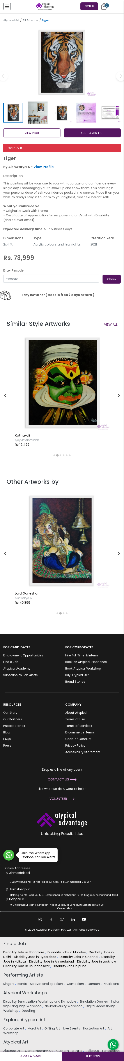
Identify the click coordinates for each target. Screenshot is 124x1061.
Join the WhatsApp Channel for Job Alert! (37, 855)
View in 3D (32, 133)
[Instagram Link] (40, 919)
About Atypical (76, 713)
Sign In (89, 6)
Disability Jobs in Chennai (79, 957)
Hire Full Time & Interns (82, 655)
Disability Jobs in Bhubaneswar (26, 966)
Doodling (29, 1010)
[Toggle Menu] (7, 6)
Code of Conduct (78, 739)
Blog (6, 732)
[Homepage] (44, 6)
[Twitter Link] (62, 919)
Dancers (94, 984)
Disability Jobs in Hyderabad (35, 957)
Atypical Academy (16, 668)
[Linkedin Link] (73, 919)
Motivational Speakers (47, 984)
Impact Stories (14, 726)
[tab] (54, 455)
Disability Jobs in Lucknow (97, 961)
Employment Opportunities (23, 655)
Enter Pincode (13, 270)
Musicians (112, 984)
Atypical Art (11, 20)
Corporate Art (14, 1028)
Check (111, 279)
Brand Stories (75, 682)
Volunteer (62, 798)
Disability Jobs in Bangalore (24, 952)
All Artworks (31, 20)
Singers (9, 984)
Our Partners (12, 719)
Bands (23, 984)
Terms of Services (78, 726)
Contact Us (62, 779)
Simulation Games (94, 1001)
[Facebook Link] (51, 919)
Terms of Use (75, 719)
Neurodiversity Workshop (64, 1006)
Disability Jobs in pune (70, 966)
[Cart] (104, 6)
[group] (62, 62)
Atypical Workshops (25, 993)
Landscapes (111, 1051)
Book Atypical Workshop (83, 668)
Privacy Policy (75, 746)
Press (7, 746)
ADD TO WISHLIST (92, 133)
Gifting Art (52, 1028)
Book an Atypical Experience (86, 662)
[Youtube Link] (84, 919)
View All (110, 324)
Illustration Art (94, 1028)
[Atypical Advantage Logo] (62, 819)
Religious (93, 1051)
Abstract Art (13, 1051)
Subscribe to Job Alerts (20, 675)
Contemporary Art (39, 1051)
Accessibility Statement (83, 752)
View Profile (44, 167)
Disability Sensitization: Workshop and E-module (40, 1001)
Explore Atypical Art (24, 1020)
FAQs (7, 739)
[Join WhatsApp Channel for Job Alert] (8, 855)
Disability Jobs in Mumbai (67, 952)
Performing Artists (23, 975)
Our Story (10, 713)
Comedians (76, 984)
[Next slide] (118, 395)
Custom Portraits (69, 1051)
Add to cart (31, 1056)
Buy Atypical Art (77, 675)
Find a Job (10, 662)
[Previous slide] (5, 395)
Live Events (72, 1028)
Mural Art (35, 1028)
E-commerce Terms (80, 732)
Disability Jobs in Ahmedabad (52, 961)
